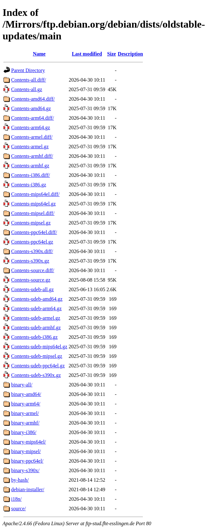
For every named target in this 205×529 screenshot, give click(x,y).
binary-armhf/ (25, 422)
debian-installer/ (27, 489)
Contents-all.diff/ (28, 80)
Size (111, 54)
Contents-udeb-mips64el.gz (39, 346)
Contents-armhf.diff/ (32, 156)
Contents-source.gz (30, 280)
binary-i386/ (23, 432)
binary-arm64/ (25, 403)
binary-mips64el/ (28, 442)
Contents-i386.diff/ (30, 175)
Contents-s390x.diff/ (32, 251)
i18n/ (16, 499)
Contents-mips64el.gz (33, 203)
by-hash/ (20, 480)
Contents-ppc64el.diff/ (34, 232)
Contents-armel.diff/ (32, 137)
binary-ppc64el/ (27, 461)
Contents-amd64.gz (31, 108)
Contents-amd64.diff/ (33, 99)
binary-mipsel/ (26, 451)
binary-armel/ (25, 413)
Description (130, 54)
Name (39, 54)
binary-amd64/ (26, 394)
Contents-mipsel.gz (31, 222)
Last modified (87, 54)
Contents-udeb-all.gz (32, 289)
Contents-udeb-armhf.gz (36, 327)
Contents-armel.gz (30, 146)
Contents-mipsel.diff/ (32, 213)
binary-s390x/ (25, 470)
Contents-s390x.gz (30, 261)
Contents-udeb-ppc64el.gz (38, 365)
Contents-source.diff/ (32, 270)
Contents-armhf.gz (30, 165)
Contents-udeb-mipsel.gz (36, 356)
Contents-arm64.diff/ (32, 118)
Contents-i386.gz (28, 184)
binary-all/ (21, 384)
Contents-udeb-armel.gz (35, 318)
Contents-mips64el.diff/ (35, 194)
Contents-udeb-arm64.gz (36, 308)
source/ (18, 508)
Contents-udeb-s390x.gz (36, 375)
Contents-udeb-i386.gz (34, 337)
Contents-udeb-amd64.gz (36, 299)
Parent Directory (28, 70)
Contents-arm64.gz (30, 127)
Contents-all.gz (26, 89)
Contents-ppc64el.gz (32, 241)
